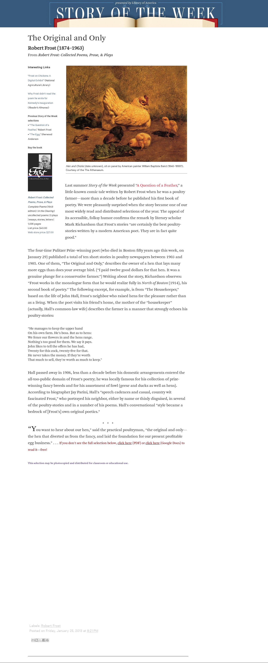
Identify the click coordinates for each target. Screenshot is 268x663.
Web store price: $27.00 (41, 232)
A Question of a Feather (157, 185)
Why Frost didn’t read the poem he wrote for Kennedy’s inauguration (41, 98)
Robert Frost (51, 625)
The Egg (35, 134)
